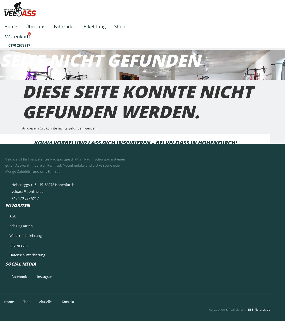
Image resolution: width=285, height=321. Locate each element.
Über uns (35, 26)
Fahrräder (64, 26)
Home (10, 26)
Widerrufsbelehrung (26, 235)
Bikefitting (95, 26)
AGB (13, 216)
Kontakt (68, 301)
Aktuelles (46, 301)
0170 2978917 (19, 45)
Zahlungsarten (21, 226)
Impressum (19, 245)
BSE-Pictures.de (259, 310)
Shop (119, 26)
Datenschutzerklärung (27, 255)
